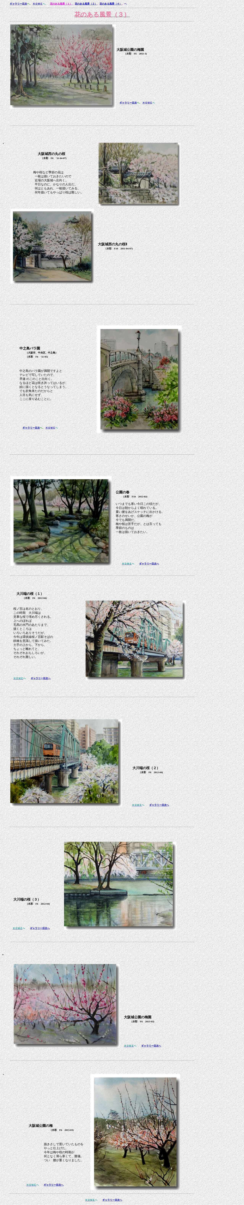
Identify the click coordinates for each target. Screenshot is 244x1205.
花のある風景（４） (111, 3)
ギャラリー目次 (18, 3)
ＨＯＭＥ (38, 3)
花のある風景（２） (86, 3)
